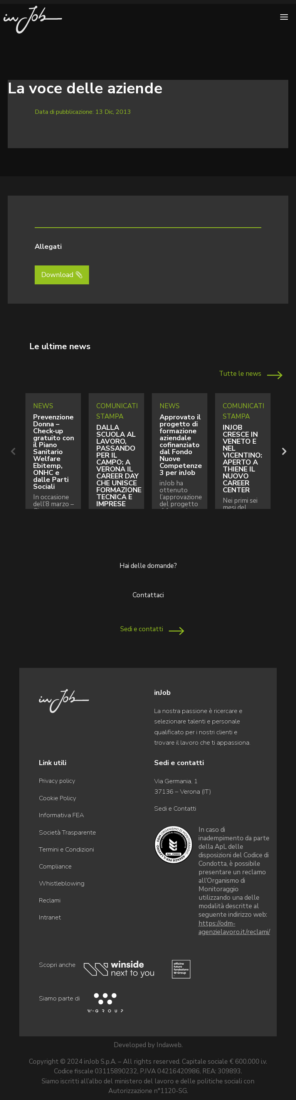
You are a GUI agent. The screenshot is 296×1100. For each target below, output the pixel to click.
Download (57, 274)
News (43, 406)
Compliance (55, 866)
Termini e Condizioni (66, 849)
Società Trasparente (67, 832)
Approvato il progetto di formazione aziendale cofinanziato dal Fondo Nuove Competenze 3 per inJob (181, 444)
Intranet (50, 917)
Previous (13, 451)
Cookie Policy (57, 798)
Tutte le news (240, 373)
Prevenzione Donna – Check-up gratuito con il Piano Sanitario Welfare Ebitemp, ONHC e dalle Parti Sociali (53, 451)
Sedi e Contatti (175, 808)
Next (283, 451)
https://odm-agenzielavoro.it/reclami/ (234, 927)
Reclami (50, 900)
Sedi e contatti (141, 629)
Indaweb (169, 1045)
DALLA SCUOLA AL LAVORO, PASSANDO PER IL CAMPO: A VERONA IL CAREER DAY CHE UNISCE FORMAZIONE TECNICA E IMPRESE (118, 466)
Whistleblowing (61, 883)
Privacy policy (57, 781)
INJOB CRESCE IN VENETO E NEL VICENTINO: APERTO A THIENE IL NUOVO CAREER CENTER (242, 459)
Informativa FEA (61, 815)
